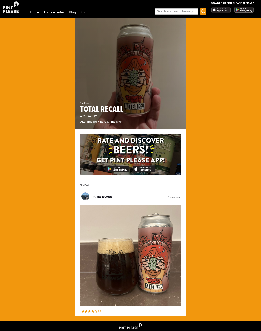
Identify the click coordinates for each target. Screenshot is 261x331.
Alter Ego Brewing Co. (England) (101, 122)
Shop (84, 12)
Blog (72, 12)
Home (34, 12)
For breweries (54, 12)
